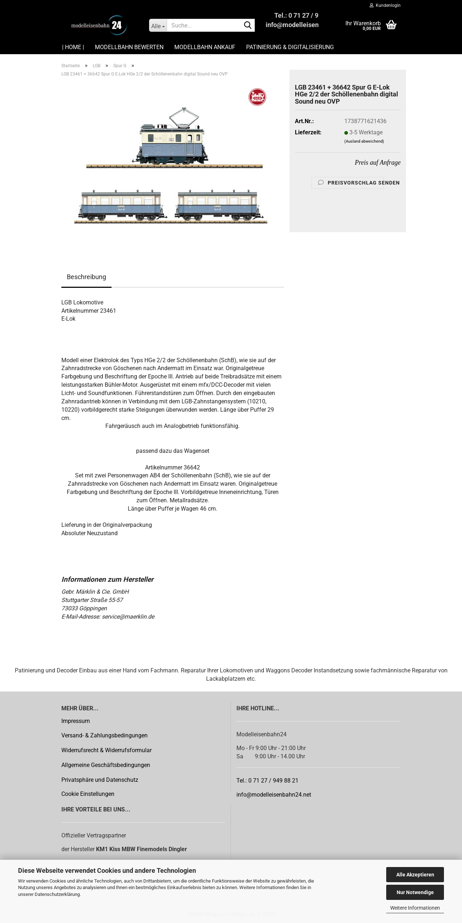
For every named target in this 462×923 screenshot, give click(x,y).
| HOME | (73, 47)
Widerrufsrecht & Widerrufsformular (106, 750)
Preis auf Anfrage (378, 162)
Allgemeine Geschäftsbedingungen (105, 765)
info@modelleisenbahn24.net (273, 794)
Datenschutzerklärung (57, 894)
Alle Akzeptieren (415, 875)
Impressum (75, 721)
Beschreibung (86, 277)
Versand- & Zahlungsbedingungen (104, 735)
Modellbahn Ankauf (204, 47)
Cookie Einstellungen (87, 793)
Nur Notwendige (415, 892)
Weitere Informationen (415, 908)
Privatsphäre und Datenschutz (99, 779)
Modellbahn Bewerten (129, 47)
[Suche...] (158, 25)
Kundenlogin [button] (385, 5)
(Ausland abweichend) (364, 141)
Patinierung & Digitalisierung (290, 47)
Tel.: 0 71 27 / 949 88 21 (267, 780)
